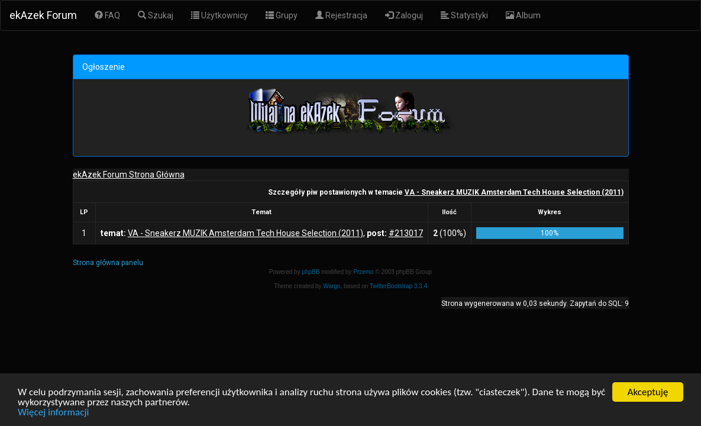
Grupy (282, 15)
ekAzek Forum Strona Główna (129, 174)
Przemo (363, 272)
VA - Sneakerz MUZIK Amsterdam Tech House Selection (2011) (514, 192)
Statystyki (464, 15)
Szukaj (155, 15)
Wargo (331, 286)
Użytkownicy (219, 15)
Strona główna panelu (108, 263)
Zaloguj (404, 15)
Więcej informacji (53, 412)
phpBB (310, 272)
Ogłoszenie (103, 67)
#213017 (406, 233)
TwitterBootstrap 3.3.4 (398, 286)
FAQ (107, 15)
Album (523, 15)
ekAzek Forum (43, 15)
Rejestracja (341, 15)
